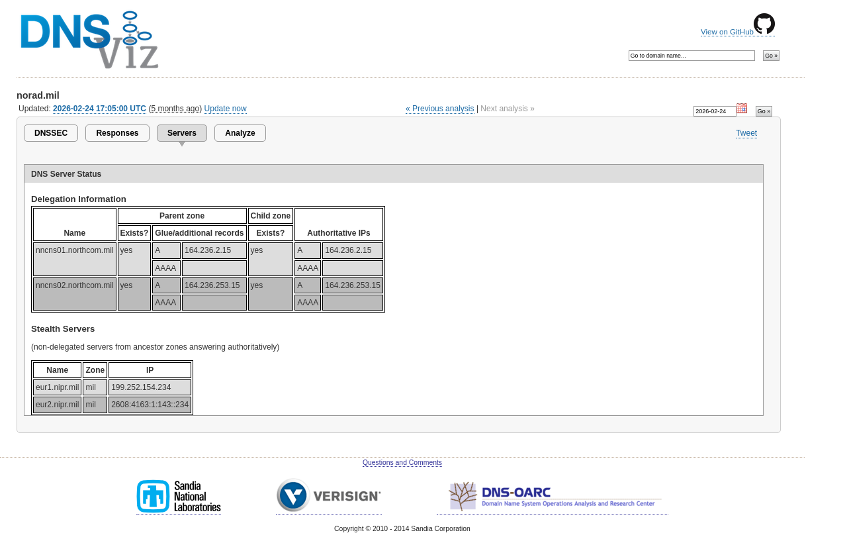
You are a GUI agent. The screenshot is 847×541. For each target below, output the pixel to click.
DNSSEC (50, 133)
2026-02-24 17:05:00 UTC (99, 108)
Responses (117, 133)
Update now (225, 108)
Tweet (746, 133)
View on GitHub (738, 32)
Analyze (240, 133)
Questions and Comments (402, 462)
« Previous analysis (440, 108)
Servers (182, 133)
